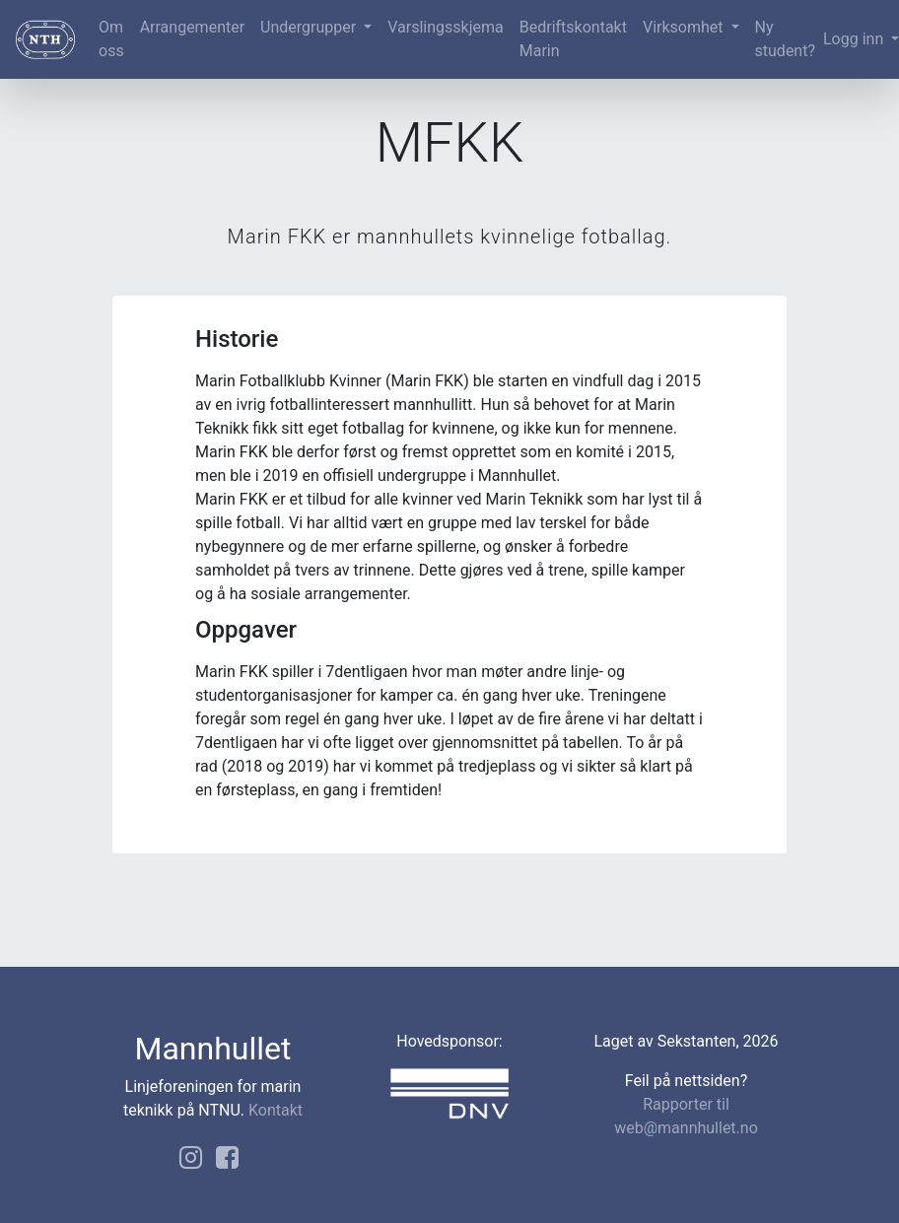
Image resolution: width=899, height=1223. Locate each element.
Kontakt (275, 1110)
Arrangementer (192, 27)
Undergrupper (310, 27)
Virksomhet (685, 27)
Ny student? (785, 39)
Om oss (111, 39)
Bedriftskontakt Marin (573, 39)
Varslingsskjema (445, 27)
